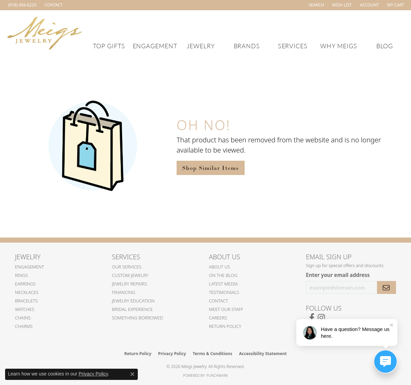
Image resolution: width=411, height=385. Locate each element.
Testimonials (224, 292)
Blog (384, 45)
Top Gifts (109, 45)
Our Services (127, 267)
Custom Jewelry (130, 275)
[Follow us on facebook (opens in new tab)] (311, 318)
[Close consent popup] (132, 374)
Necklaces (26, 292)
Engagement (155, 45)
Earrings (25, 284)
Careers (218, 318)
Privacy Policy (172, 353)
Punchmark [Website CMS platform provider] (217, 375)
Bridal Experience (132, 309)
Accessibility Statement (262, 353)
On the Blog (223, 275)
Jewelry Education (133, 301)
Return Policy (225, 326)
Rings (21, 275)
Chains (23, 318)
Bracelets (26, 301)
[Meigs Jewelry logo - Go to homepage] (44, 32)
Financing (123, 292)
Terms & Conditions (212, 353)
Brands (247, 45)
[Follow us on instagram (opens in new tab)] (321, 318)
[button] (315, 5)
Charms (24, 326)
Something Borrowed (137, 318)
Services (293, 45)
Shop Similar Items (210, 167)
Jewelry (201, 45)
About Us (219, 267)
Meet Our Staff (226, 309)
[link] (21, 5)
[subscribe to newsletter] (386, 287)
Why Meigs (339, 45)
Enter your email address (338, 275)
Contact (218, 301)
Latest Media (223, 284)
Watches (24, 309)
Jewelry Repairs (129, 284)
